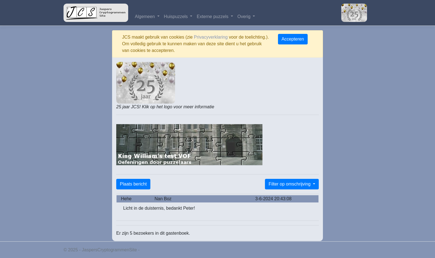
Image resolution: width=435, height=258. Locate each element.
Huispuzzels (176, 16)
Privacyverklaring (211, 37)
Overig (244, 16)
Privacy (148, 249)
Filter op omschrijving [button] (290, 184)
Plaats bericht (133, 184)
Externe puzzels (213, 16)
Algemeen (145, 16)
